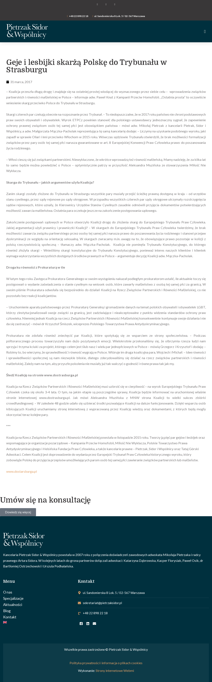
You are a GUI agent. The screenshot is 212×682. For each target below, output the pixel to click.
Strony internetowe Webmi (115, 670)
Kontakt (9, 617)
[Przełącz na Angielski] (38, 622)
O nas (7, 592)
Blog (7, 611)
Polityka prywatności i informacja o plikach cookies (106, 663)
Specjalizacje (13, 598)
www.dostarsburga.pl (21, 471)
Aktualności (12, 604)
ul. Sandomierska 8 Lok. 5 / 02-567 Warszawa (119, 16)
